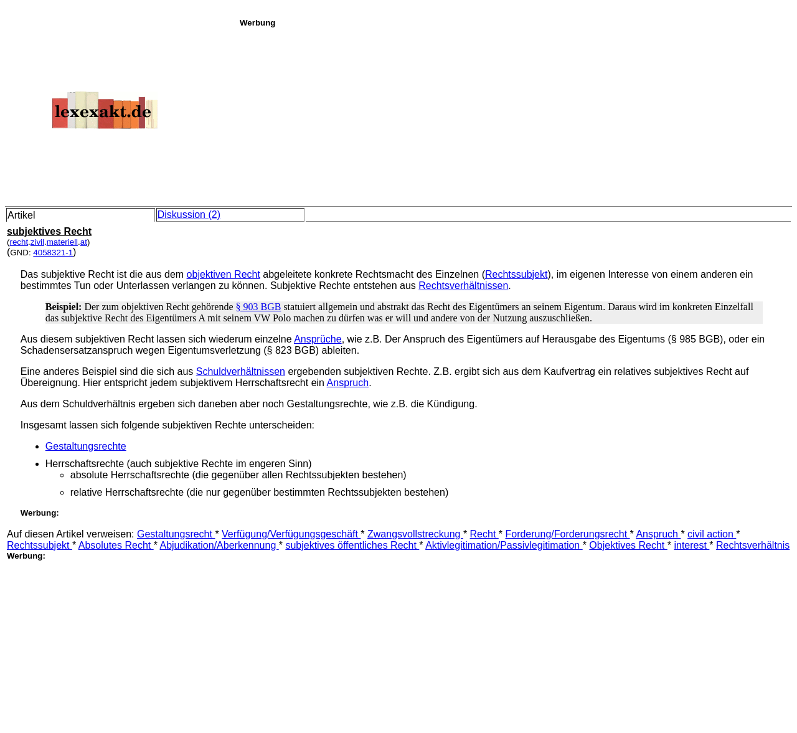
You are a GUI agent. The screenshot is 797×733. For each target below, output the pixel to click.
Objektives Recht (628, 545)
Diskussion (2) (189, 214)
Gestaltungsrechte (85, 446)
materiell (62, 242)
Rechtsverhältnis (753, 545)
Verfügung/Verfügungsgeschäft (291, 534)
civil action (711, 534)
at (83, 242)
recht (18, 242)
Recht (484, 534)
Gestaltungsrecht (176, 534)
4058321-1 (53, 252)
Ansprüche (318, 339)
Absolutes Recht (116, 545)
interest (691, 545)
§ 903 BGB (258, 306)
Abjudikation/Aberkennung (218, 545)
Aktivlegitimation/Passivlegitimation (504, 545)
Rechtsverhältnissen (463, 285)
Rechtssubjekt (516, 274)
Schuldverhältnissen (240, 371)
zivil (37, 242)
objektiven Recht (223, 274)
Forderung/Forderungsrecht (567, 534)
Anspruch (348, 382)
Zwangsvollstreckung (415, 534)
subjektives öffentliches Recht (352, 545)
